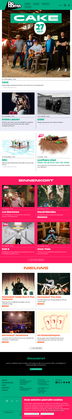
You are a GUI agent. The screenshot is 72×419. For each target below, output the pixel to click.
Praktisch (5, 387)
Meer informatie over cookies (55, 410)
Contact (5, 390)
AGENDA (27, 4)
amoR (4, 385)
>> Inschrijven (36, 369)
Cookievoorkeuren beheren (31, 416)
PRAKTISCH (45, 4)
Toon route (23, 384)
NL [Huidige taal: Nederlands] (60, 5)
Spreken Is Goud (7, 383)
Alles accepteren (31, 414)
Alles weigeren (47, 414)
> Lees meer (5, 306)
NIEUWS (36, 4)
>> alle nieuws (36, 348)
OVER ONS (28, 7)
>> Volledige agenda (36, 260)
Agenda (4, 380)
